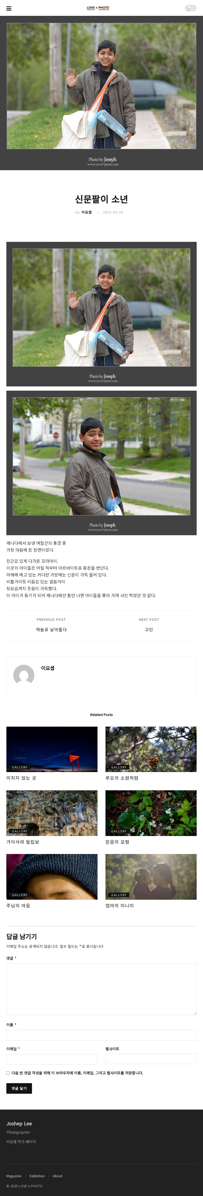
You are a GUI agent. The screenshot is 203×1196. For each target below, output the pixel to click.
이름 (11, 1024)
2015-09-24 (113, 212)
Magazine (13, 1173)
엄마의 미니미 (119, 905)
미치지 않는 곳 (21, 777)
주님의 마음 (18, 905)
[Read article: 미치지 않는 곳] (52, 749)
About (57, 1173)
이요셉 (86, 212)
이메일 (13, 1047)
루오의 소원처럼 (122, 777)
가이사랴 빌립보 (22, 841)
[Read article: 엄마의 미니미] (151, 877)
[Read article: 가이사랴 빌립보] (52, 813)
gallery (19, 767)
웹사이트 (112, 1047)
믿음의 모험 (117, 841)
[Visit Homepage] (98, 8)
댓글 (11, 958)
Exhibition (37, 1173)
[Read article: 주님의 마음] (52, 877)
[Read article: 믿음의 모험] (151, 813)
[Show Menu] (8, 8)
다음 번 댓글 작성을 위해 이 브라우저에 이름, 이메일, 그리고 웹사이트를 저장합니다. (77, 1070)
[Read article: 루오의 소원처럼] (151, 749)
